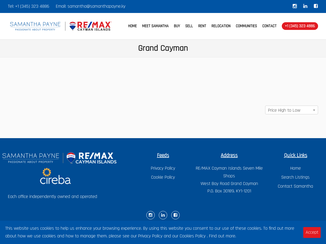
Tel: (11, 6)
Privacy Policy (163, 168)
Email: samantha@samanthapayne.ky (90, 6)
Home (295, 168)
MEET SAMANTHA (155, 26)
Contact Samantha (295, 186)
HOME (132, 26)
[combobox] (291, 110)
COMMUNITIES (246, 26)
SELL (189, 26)
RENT (202, 26)
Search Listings (295, 177)
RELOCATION (220, 26)
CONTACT (269, 26)
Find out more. (222, 236)
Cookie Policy (163, 177)
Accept (312, 232)
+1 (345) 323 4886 (32, 6)
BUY (177, 26)
